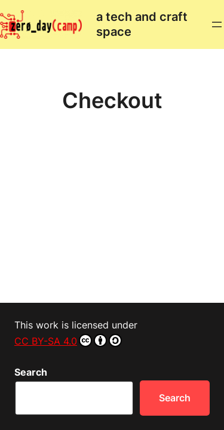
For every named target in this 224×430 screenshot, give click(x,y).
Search (30, 372)
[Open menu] (217, 24)
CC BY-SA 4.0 (68, 340)
